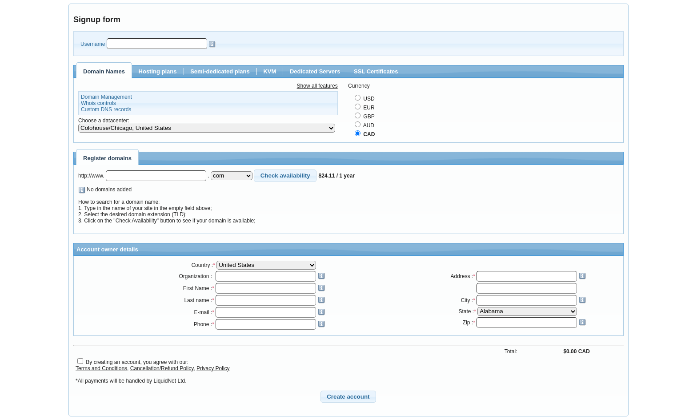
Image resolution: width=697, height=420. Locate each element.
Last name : (254, 300)
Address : (517, 276)
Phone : (259, 324)
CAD (365, 134)
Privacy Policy (213, 368)
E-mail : (259, 312)
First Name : (254, 288)
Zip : (524, 322)
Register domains (107, 158)
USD (365, 99)
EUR (365, 108)
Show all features (317, 86)
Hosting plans (158, 71)
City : (523, 300)
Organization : (251, 276)
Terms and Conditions (101, 368)
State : (518, 311)
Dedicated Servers (315, 71)
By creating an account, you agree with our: (137, 362)
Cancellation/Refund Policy (162, 368)
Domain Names (104, 71)
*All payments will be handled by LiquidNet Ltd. (131, 381)
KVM (269, 71)
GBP (365, 116)
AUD (364, 125)
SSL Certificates (376, 71)
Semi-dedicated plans (220, 71)
